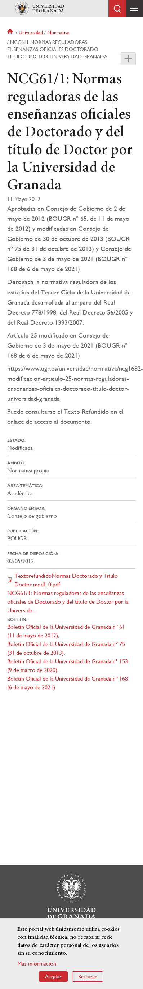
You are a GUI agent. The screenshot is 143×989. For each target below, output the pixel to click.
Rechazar (87, 976)
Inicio (10, 32)
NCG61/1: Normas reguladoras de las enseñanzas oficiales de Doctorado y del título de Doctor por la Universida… (68, 602)
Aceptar (53, 976)
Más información (36, 963)
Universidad (31, 32)
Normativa (58, 32)
